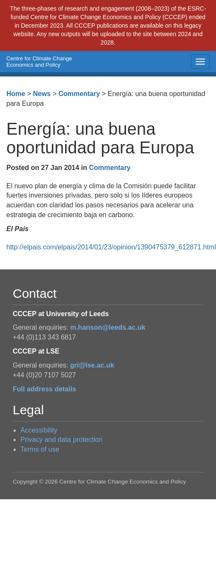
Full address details (44, 389)
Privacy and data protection (61, 439)
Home (15, 93)
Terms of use (39, 449)
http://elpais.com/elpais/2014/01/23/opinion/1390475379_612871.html (111, 247)
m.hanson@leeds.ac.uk (107, 327)
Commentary (79, 93)
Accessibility (38, 430)
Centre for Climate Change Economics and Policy (39, 61)
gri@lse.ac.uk (92, 365)
